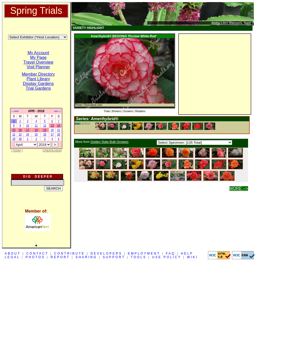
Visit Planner (38, 67)
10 (27, 125)
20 (52, 130)
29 (14, 138)
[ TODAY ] (16, 150)
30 (20, 138)
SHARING (86, 257)
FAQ (170, 253)
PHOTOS (35, 257)
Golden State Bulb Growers (109, 142)
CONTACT (37, 253)
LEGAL (12, 257)
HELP (187, 253)
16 (20, 130)
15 (14, 130)
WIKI (192, 257)
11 (36, 125)
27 (52, 134)
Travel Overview (38, 62)
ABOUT (13, 253)
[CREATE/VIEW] (52, 150)
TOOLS (138, 257)
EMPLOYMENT (144, 253)
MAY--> (57, 111)
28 (58, 134)
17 (27, 130)
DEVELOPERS (106, 253)
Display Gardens (38, 83)
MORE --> (238, 188)
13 (52, 125)
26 (44, 134)
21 (58, 130)
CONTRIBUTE (69, 253)
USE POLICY (166, 257)
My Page (38, 57)
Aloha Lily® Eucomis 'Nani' (231, 23)
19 (44, 130)
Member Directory (38, 74)
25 (36, 134)
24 (27, 134)
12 (44, 125)
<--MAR (15, 111)
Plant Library (38, 79)
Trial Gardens (38, 88)
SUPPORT (114, 257)
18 (36, 130)
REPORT (60, 257)
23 (20, 134)
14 (58, 125)
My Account (38, 53)
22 (14, 134)
